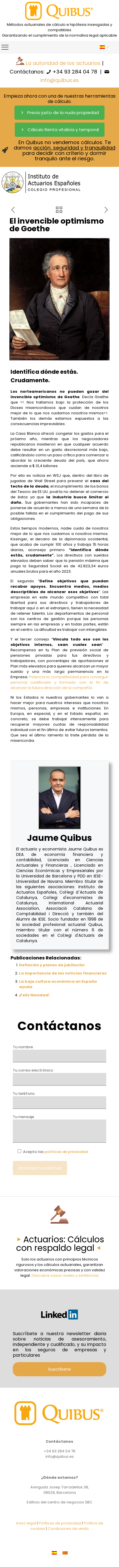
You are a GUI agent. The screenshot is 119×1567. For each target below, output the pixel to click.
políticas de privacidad (66, 1151)
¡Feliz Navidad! (34, 995)
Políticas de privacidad (60, 1523)
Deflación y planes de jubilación (52, 965)
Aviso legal (26, 1523)
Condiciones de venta (68, 1528)
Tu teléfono (59, 1100)
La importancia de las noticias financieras (63, 973)
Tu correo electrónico (59, 1077)
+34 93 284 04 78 (75, 71)
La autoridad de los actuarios (63, 63)
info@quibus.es (59, 80)
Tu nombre (59, 1053)
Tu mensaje (59, 1128)
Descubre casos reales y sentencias (65, 1275)
